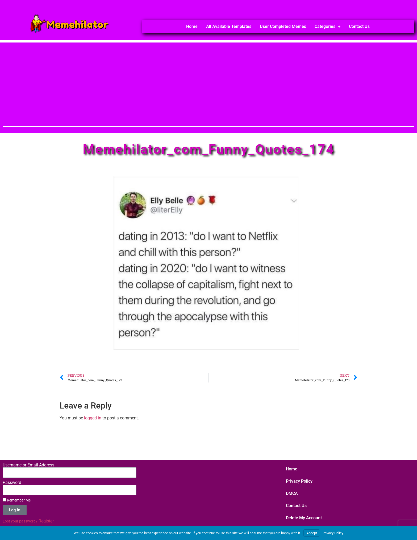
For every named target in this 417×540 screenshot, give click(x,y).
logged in (92, 417)
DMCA (292, 493)
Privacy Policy (299, 481)
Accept (311, 533)
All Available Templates (228, 26)
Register (46, 521)
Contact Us (359, 26)
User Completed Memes (283, 26)
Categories (327, 26)
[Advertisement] (208, 79)
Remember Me (17, 500)
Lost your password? (20, 521)
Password (12, 483)
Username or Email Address (28, 465)
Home (192, 26)
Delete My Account (304, 517)
